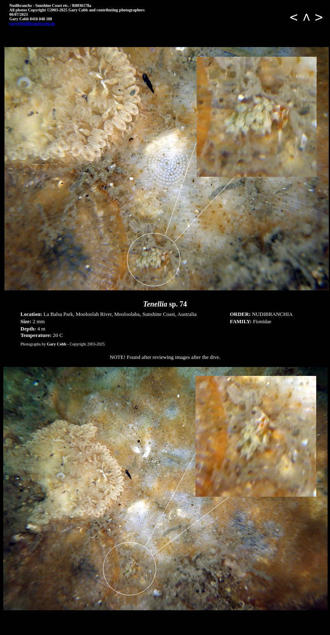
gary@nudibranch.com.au (32, 23)
